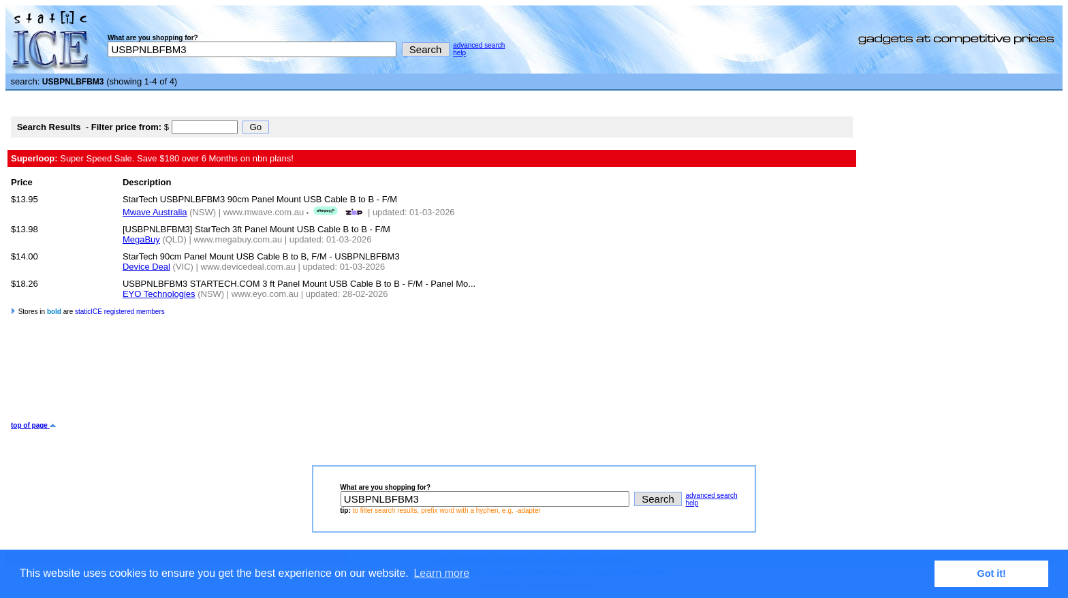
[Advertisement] (259, 377)
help (459, 53)
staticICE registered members (120, 311)
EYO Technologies (159, 294)
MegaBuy (141, 239)
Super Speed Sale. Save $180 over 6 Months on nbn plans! (152, 158)
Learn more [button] (441, 573)
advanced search (479, 45)
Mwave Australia (155, 212)
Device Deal (146, 267)
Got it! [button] (991, 573)
